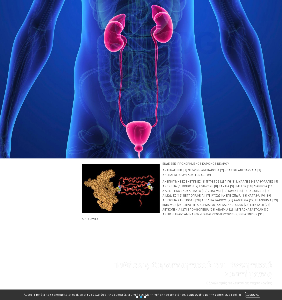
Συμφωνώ (252, 294)
